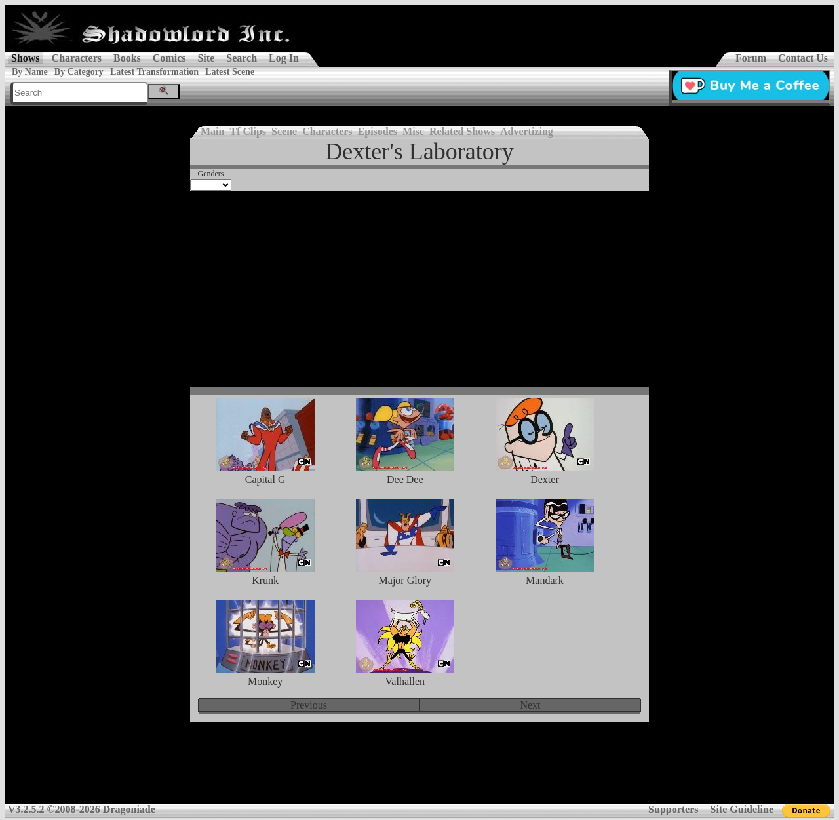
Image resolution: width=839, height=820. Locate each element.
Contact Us (803, 58)
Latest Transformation (154, 72)
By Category (79, 72)
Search (241, 58)
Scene (284, 131)
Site (205, 58)
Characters (77, 58)
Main (212, 131)
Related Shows (462, 131)
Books (127, 58)
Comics (169, 58)
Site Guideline (742, 809)
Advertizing (526, 131)
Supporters (673, 809)
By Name (30, 72)
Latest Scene (229, 72)
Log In (284, 58)
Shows (25, 58)
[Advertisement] (419, 289)
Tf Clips (247, 131)
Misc (413, 131)
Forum (750, 58)
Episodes (377, 131)
